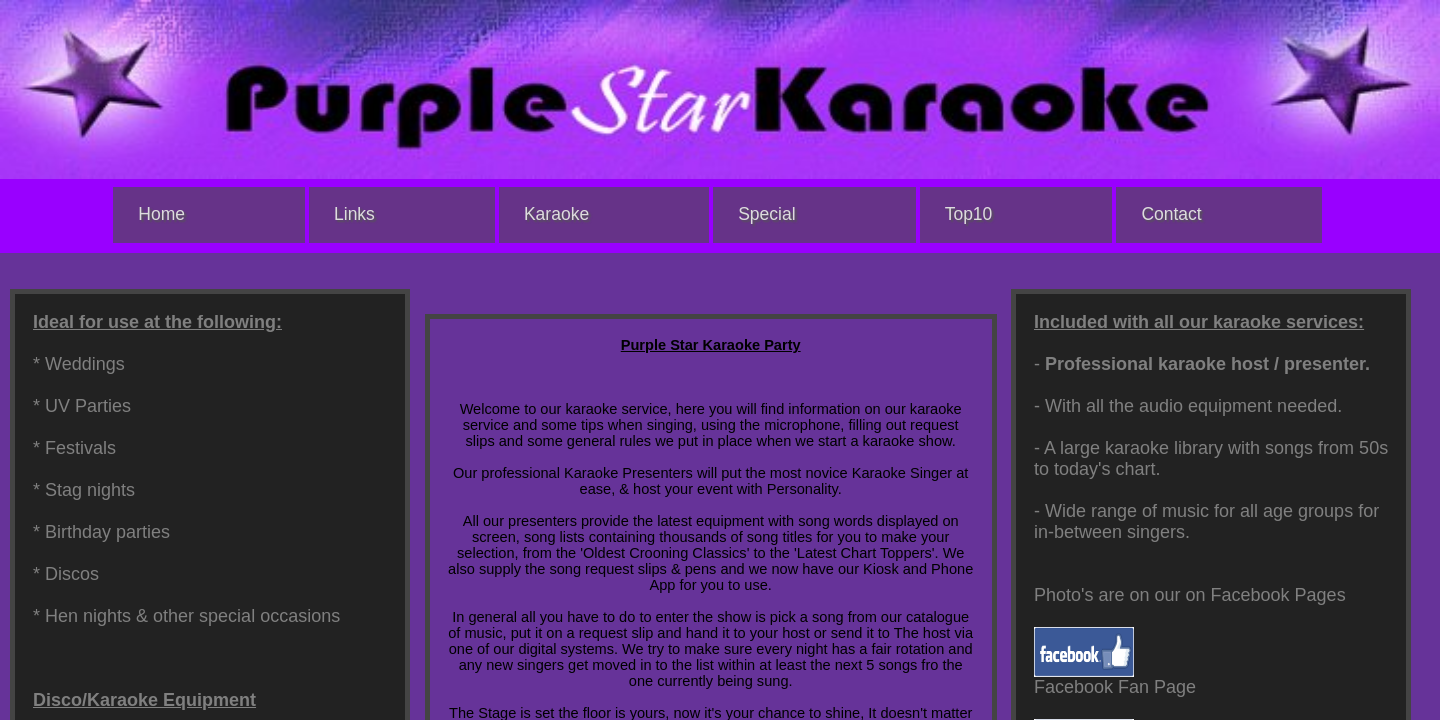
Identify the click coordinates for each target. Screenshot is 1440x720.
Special (766, 214)
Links (354, 214)
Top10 (969, 214)
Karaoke (556, 214)
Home (161, 214)
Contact (1171, 214)
